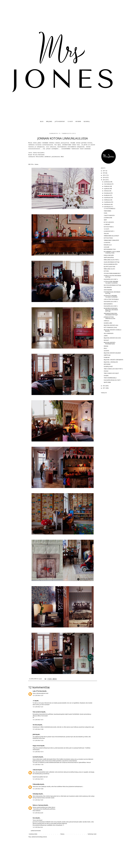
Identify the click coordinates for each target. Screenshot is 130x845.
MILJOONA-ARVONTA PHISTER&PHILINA (109, 343)
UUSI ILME (106, 247)
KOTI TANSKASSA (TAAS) (110, 327)
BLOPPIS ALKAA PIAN (109, 266)
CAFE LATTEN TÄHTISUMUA (111, 299)
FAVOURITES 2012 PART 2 (111, 306)
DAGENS (106, 375)
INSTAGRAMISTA (108, 304)
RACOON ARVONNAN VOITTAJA (112, 285)
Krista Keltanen (38, 154)
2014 (104, 177)
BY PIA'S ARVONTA (109, 222)
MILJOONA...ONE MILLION (111, 362)
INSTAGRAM (107, 364)
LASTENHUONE (108, 217)
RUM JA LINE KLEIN (109, 255)
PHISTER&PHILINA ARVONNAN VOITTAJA (112, 292)
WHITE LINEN (107, 382)
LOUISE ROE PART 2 (109, 231)
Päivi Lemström (37, 712)
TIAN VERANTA (108, 287)
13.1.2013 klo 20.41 (38, 813)
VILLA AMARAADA (108, 333)
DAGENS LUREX (108, 323)
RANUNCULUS (108, 245)
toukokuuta (107, 197)
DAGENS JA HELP (108, 366)
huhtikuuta (107, 200)
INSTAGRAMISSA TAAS (110, 249)
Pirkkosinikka (36, 784)
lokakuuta (107, 186)
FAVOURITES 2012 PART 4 (111, 279)
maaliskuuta (107, 202)
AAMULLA (106, 321)
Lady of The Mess (37, 691)
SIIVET (105, 220)
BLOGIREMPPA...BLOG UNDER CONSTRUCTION (112, 252)
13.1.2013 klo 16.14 (38, 751)
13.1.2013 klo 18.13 (38, 779)
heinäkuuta (107, 193)
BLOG (41, 121)
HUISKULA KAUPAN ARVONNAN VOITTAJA (112, 276)
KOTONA (106, 271)
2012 (104, 386)
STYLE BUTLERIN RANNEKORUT (112, 273)
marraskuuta (107, 184)
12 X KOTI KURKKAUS (109, 208)
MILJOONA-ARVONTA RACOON (112, 338)
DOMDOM (106, 357)
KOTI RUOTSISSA (108, 238)
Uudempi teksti (33, 834)
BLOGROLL (87, 121)
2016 (104, 173)
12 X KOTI (70, 121)
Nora (34, 818)
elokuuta (106, 191)
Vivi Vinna (35, 725)
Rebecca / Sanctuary (38, 805)
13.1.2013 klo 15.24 (38, 740)
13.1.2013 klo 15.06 (38, 729)
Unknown (35, 770)
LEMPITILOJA (107, 355)
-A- (33, 701)
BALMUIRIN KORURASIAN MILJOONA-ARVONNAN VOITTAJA (111, 310)
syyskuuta (107, 188)
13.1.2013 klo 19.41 (38, 800)
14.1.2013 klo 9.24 (38, 827)
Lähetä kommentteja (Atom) (39, 837)
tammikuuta (107, 206)
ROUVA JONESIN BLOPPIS (110, 264)
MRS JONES (49, 121)
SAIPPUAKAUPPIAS (109, 257)
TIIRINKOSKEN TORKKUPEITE (111, 240)
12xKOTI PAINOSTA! (109, 215)
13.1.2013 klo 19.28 (38, 789)
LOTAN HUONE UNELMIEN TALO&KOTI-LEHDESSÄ (111, 282)
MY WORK (78, 121)
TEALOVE (106, 233)
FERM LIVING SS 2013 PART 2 (111, 260)
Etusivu (62, 834)
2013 (104, 180)
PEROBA (106, 346)
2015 (104, 175)
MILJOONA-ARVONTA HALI (111, 325)
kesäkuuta (107, 195)
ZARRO (106, 336)
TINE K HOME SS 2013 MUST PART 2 (113, 369)
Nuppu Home (36, 745)
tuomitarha (36, 757)
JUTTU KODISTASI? (60, 121)
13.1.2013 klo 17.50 (38, 764)
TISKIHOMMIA (107, 211)
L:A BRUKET (107, 224)
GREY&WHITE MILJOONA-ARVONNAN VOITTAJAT (111, 314)
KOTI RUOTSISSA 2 (109, 227)
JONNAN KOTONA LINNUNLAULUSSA (109, 317)
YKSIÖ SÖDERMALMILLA (110, 378)
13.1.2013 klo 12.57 (38, 695)
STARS (105, 213)
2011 (104, 388)
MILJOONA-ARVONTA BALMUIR (112, 353)
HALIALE (106, 371)
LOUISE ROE (107, 242)
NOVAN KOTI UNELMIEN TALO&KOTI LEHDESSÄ (110, 296)
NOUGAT (106, 340)
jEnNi (34, 734)
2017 (104, 171)
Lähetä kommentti (36, 830)
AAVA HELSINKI (108, 290)
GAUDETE (106, 351)
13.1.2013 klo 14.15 (38, 719)
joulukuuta (107, 182)
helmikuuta (107, 204)
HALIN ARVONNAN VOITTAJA (111, 262)
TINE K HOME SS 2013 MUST (111, 373)
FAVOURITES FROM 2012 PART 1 (112, 380)
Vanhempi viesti (92, 834)
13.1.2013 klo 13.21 (38, 707)
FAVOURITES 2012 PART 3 (111, 301)
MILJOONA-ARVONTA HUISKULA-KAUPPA (113, 330)
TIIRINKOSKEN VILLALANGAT (111, 236)
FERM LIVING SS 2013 (109, 269)
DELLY (105, 348)
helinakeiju (36, 794)
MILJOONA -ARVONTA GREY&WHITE (113, 360)
